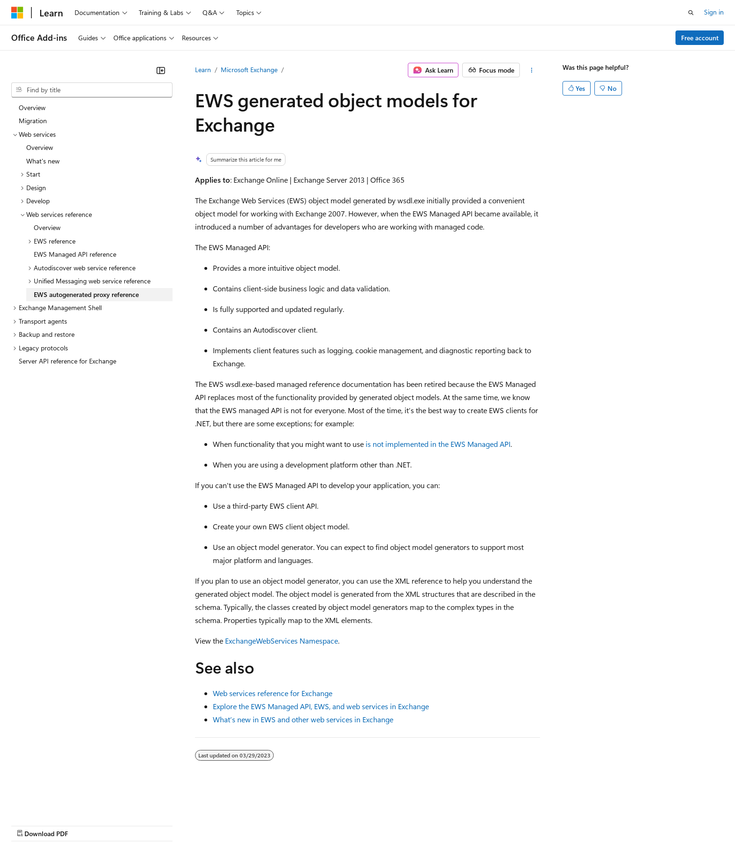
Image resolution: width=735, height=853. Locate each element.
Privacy (205, 824)
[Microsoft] (17, 13)
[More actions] (532, 70)
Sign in (714, 11)
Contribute (167, 824)
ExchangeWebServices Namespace (281, 640)
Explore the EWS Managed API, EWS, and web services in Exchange (321, 706)
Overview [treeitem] (32, 107)
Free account (700, 37)
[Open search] (691, 12)
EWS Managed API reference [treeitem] (75, 254)
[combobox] (91, 89)
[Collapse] (160, 70)
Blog (127, 824)
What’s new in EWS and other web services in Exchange (303, 719)
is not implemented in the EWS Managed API (438, 444)
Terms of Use (342, 824)
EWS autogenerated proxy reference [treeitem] (86, 294)
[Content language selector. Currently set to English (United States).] (54, 802)
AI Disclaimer (30, 824)
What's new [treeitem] (43, 160)
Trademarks (388, 824)
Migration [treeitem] (33, 120)
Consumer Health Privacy (269, 824)
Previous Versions (85, 824)
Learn (203, 69)
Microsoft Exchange (249, 69)
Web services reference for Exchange (272, 693)
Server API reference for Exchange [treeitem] (67, 360)
